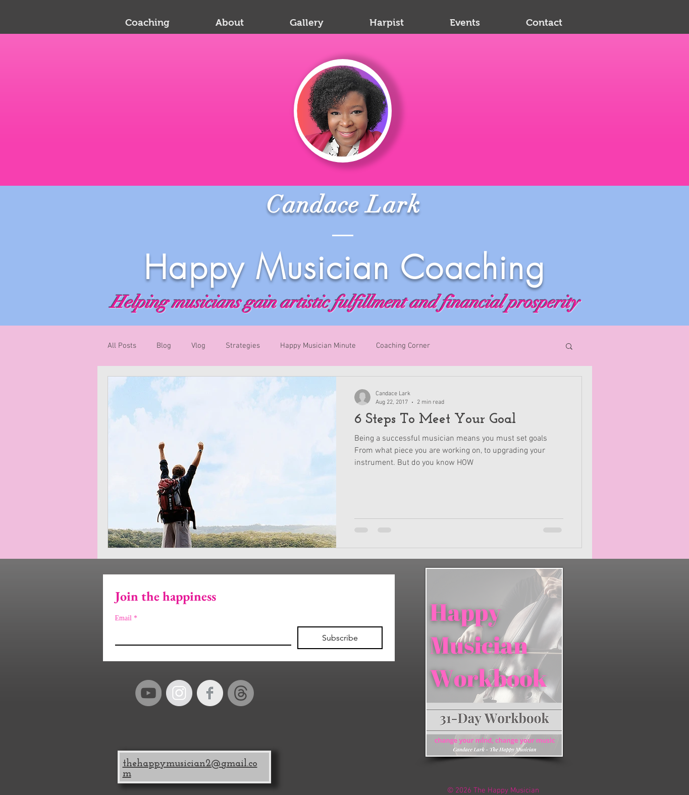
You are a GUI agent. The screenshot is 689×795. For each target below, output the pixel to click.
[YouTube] (148, 693)
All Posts (122, 345)
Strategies (243, 345)
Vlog (198, 345)
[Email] (200, 635)
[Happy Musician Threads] (241, 693)
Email (126, 618)
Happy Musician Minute (318, 345)
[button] (569, 347)
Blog (163, 345)
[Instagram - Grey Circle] (179, 693)
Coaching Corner (403, 345)
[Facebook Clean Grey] (210, 693)
